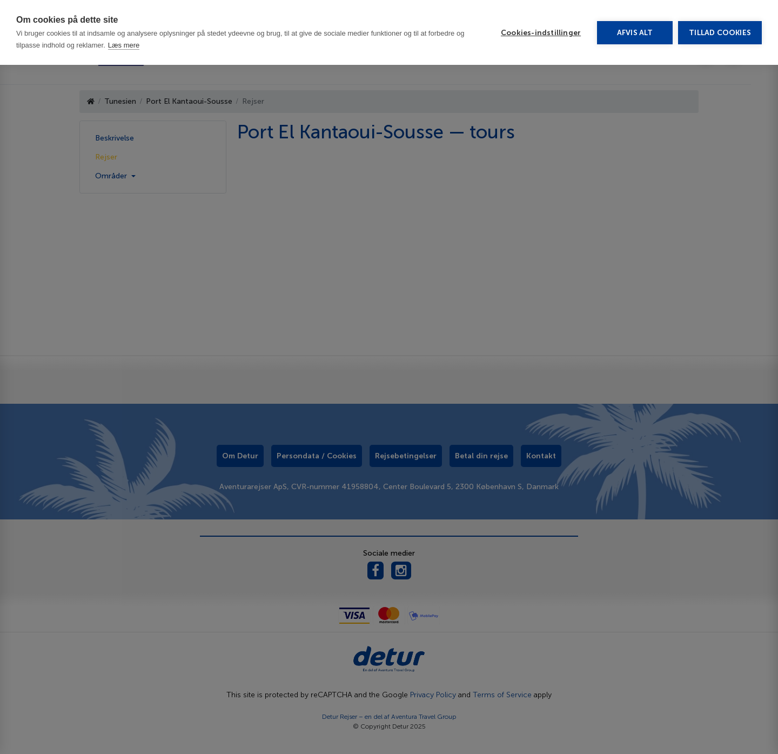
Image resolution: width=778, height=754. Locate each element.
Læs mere (124, 45)
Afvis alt (635, 32)
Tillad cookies (720, 32)
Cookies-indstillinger (541, 32)
